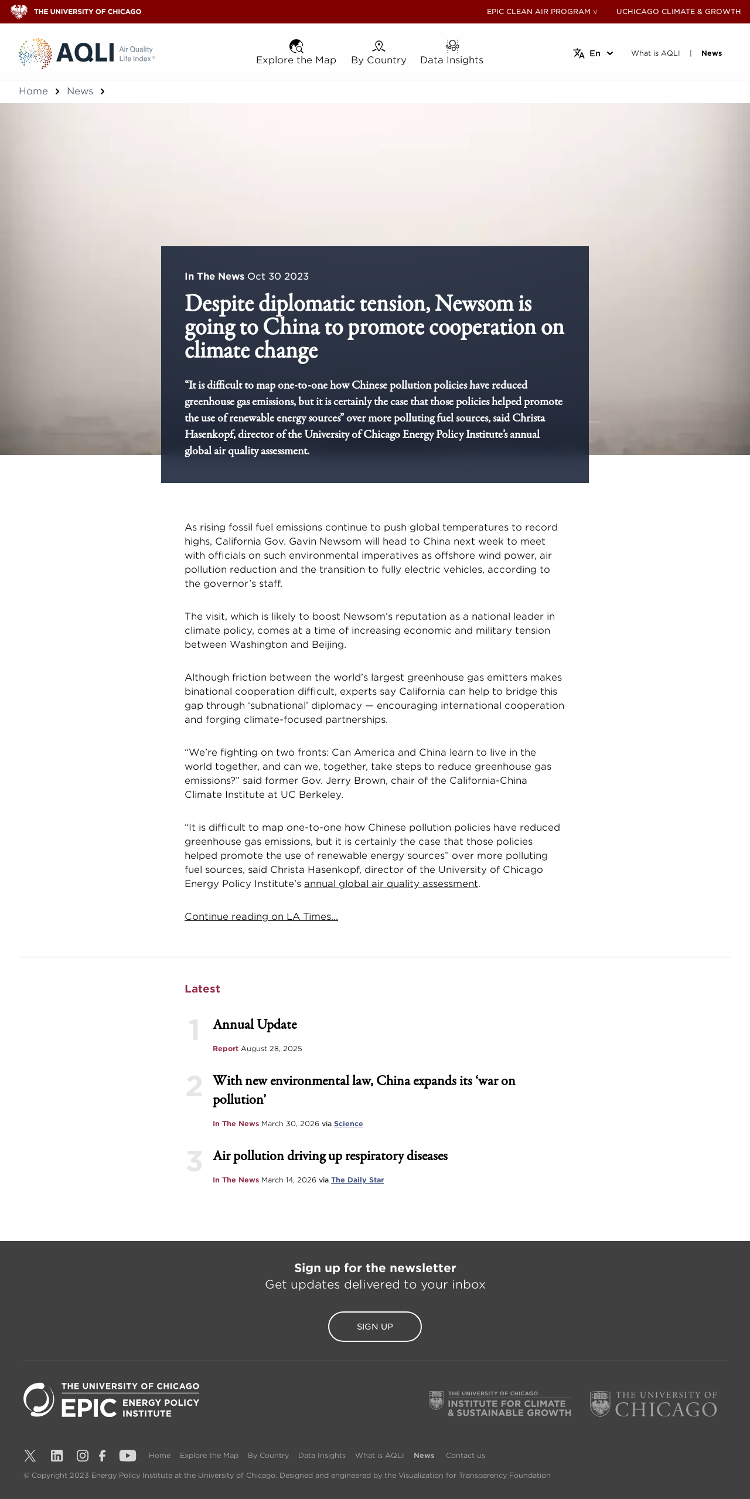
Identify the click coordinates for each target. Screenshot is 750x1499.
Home (33, 91)
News (80, 91)
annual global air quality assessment (391, 883)
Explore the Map (209, 1455)
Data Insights (322, 1455)
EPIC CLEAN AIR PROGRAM (539, 11)
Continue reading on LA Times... (261, 916)
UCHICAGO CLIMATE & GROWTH (678, 11)
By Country (268, 1455)
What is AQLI (379, 1455)
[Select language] (594, 53)
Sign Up (375, 1326)
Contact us (465, 1455)
